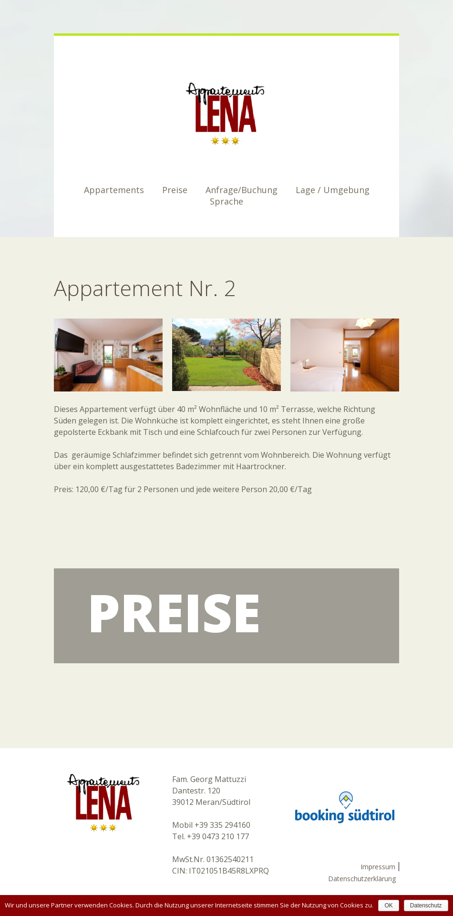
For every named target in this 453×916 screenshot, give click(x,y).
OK (388, 905)
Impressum (377, 866)
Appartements (114, 190)
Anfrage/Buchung (242, 190)
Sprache (226, 201)
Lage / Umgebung (333, 190)
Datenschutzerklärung (362, 878)
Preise (174, 190)
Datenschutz (426, 905)
